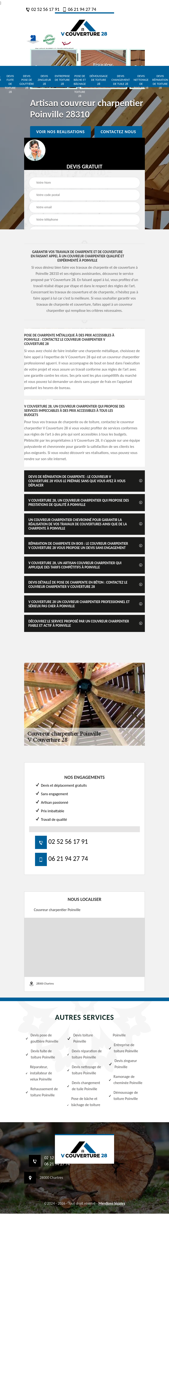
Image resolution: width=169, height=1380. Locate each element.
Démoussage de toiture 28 (99, 80)
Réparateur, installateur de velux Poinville (38, 1073)
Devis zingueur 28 (44, 80)
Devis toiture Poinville (80, 1038)
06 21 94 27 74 (79, 9)
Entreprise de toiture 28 (62, 80)
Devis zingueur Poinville (122, 1063)
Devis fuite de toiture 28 (10, 84)
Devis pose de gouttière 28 (26, 82)
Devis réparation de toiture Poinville (84, 1054)
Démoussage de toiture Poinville (123, 1095)
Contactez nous (118, 131)
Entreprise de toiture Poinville (123, 1048)
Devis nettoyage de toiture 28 (140, 82)
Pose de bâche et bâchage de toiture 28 (80, 86)
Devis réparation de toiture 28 (160, 82)
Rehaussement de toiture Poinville (41, 1092)
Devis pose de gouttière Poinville (41, 1038)
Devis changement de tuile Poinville (83, 1085)
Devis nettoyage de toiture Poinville (84, 1070)
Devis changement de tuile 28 (120, 80)
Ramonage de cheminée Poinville (125, 1079)
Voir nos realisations (60, 131)
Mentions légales (111, 1203)
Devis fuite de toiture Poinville (40, 1054)
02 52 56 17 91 (43, 9)
